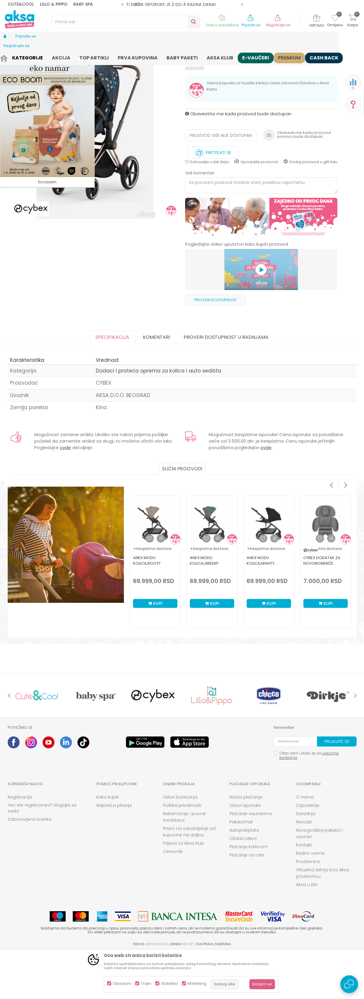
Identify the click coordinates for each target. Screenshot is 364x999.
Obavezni (122, 983)
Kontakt (304, 891)
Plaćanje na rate (246, 901)
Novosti (304, 868)
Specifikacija (112, 383)
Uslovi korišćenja (180, 843)
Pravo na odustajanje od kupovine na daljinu (189, 877)
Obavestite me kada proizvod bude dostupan (238, 159)
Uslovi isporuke (245, 851)
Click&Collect (243, 884)
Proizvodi (30, 56)
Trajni (146, 983)
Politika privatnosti (182, 851)
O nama (305, 843)
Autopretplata (244, 876)
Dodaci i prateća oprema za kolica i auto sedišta (127, 56)
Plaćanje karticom (248, 893)
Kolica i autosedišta (60, 56)
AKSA (12, 56)
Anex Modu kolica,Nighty (260, 606)
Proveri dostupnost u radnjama (226, 383)
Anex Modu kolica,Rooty (147, 606)
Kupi (155, 649)
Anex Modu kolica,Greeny (204, 606)
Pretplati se (213, 197)
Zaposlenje (307, 851)
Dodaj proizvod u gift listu (310, 208)
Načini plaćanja (245, 843)
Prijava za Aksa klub (183, 889)
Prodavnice (308, 907)
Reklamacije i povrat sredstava (184, 862)
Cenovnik (172, 897)
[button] (126, 22)
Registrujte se (278, 25)
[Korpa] (353, 21)
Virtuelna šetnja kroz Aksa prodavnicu (322, 919)
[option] (182, 4)
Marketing (196, 983)
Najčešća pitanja (114, 851)
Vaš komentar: (200, 219)
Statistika (169, 983)
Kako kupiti (107, 843)
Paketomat (241, 868)
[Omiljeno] (335, 18)
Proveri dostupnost (215, 346)
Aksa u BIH (306, 930)
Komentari (156, 383)
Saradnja (305, 859)
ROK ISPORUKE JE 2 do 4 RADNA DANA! (181, 4)
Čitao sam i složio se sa (309, 801)
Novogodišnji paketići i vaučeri (319, 879)
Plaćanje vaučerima (250, 859)
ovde (65, 493)
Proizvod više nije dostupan (221, 181)
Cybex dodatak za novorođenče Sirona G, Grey (321, 609)
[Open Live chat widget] (349, 984)
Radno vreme (310, 899)
